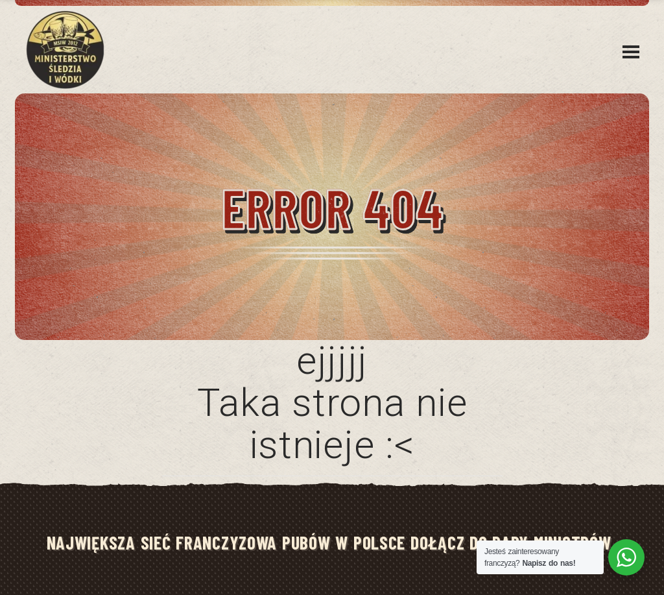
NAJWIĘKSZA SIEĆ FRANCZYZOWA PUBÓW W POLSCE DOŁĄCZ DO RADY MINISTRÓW (329, 542)
